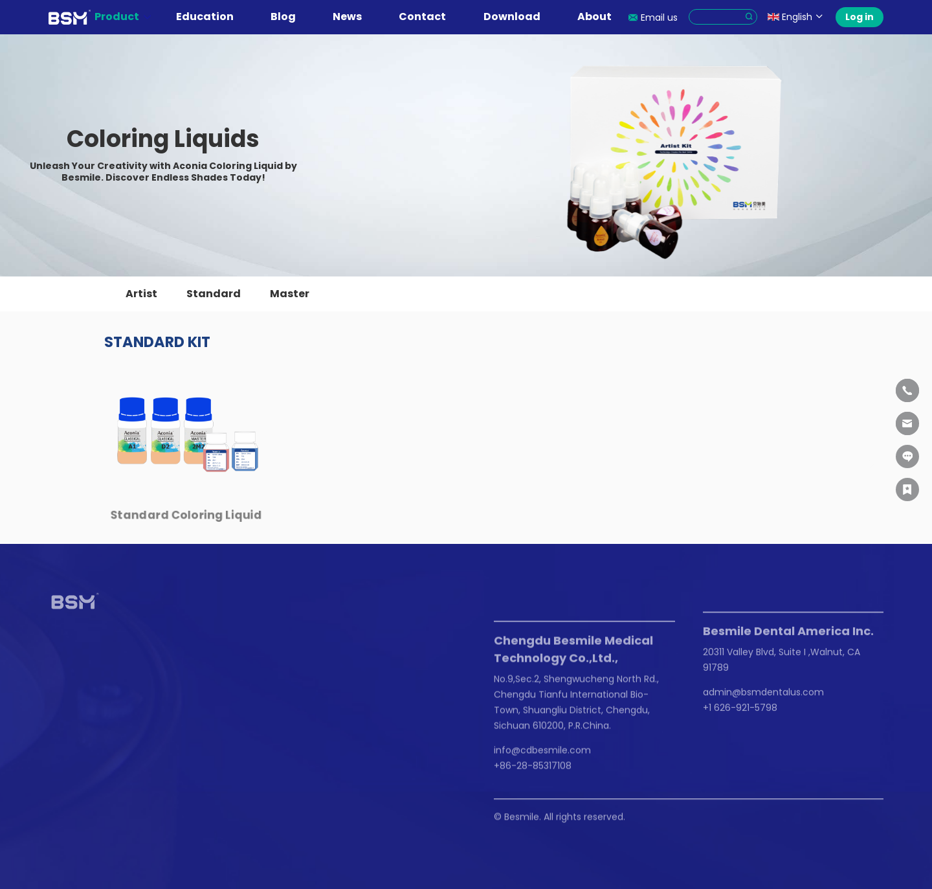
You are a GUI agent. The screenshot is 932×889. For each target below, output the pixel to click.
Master (289, 293)
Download (518, 16)
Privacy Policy (149, 819)
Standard (213, 293)
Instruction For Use (90, 725)
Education (211, 16)
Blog (290, 16)
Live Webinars (79, 711)
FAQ (58, 738)
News (354, 16)
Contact (429, 16)
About (601, 16)
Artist (141, 293)
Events (147, 734)
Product (123, 16)
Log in (859, 16)
